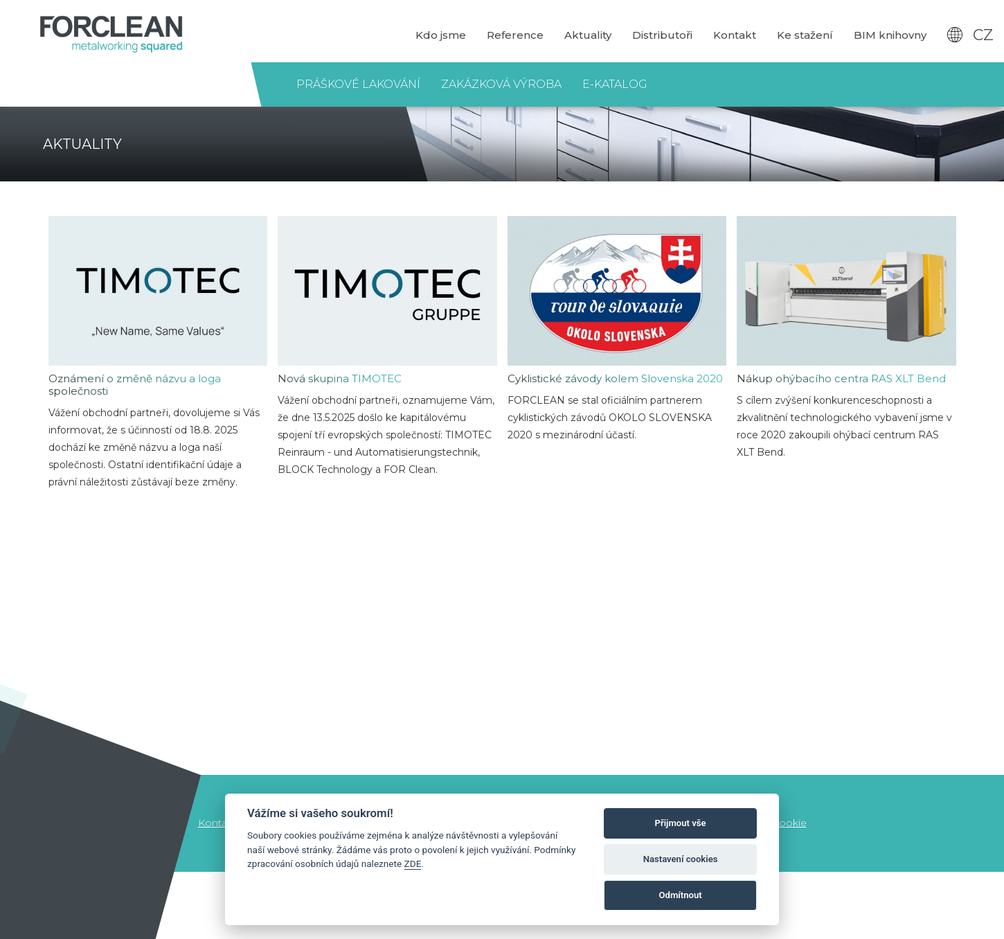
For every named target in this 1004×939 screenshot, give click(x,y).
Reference (515, 35)
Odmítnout (680, 895)
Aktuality (587, 35)
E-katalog (614, 84)
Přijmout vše (680, 823)
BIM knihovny (890, 35)
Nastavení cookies (680, 859)
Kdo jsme (440, 35)
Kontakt (734, 35)
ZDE (413, 863)
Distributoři (662, 35)
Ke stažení (805, 35)
